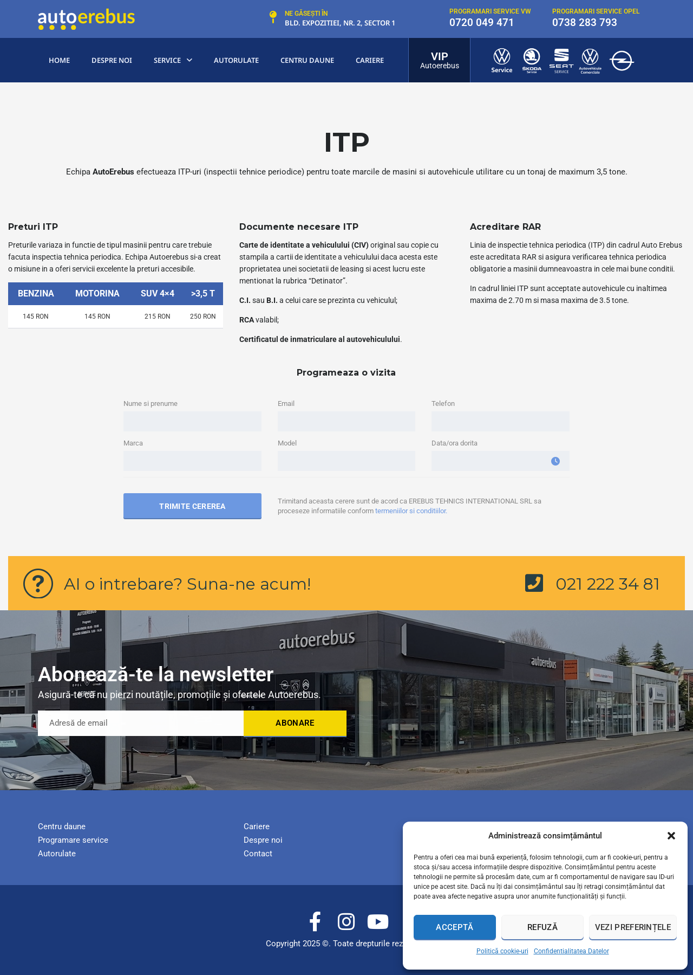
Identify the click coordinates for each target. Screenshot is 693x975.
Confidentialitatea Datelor (571, 951)
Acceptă (454, 927)
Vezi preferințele (633, 927)
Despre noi (111, 60)
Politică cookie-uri (502, 951)
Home (59, 60)
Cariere (370, 60)
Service (173, 60)
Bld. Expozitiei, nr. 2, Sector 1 (340, 23)
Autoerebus (439, 65)
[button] (671, 835)
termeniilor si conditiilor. (411, 511)
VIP (439, 56)
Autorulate (236, 60)
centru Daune (307, 60)
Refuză (542, 927)
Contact (258, 853)
